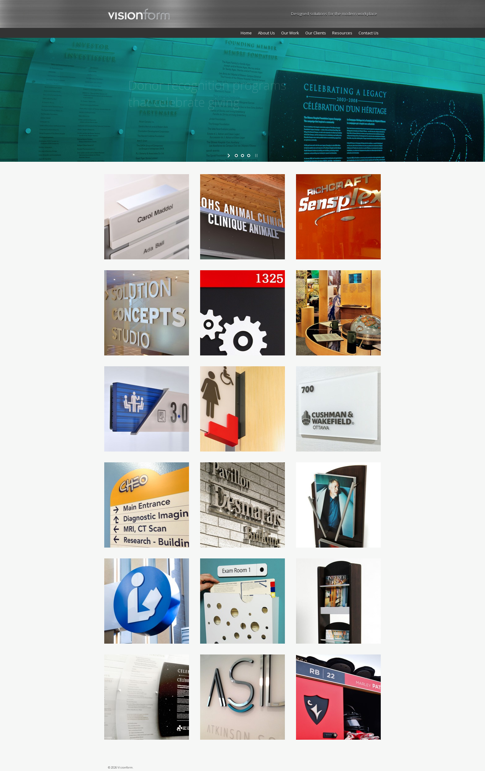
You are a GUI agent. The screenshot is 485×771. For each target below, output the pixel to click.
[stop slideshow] (256, 155)
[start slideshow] (229, 155)
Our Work (290, 33)
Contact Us (368, 33)
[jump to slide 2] (242, 155)
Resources (342, 33)
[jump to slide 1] (236, 155)
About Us (266, 33)
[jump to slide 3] (249, 155)
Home (246, 33)
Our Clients (315, 33)
